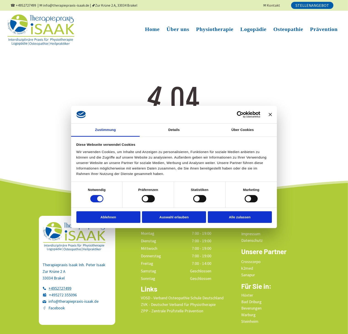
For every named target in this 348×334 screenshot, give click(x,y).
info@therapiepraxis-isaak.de (66, 5)
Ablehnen (108, 217)
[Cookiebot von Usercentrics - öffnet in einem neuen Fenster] (240, 114)
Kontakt (273, 5)
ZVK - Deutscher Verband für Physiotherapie (178, 304)
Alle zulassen (240, 217)
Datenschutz (252, 240)
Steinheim (249, 321)
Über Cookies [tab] (242, 130)
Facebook (56, 308)
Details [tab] (174, 130)
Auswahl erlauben (174, 217)
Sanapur (248, 274)
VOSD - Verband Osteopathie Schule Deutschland (182, 297)
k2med (247, 268)
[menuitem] (152, 29)
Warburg (248, 314)
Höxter (247, 295)
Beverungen (251, 308)
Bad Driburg (251, 301)
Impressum (250, 233)
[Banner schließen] (270, 114)
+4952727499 (26, 5)
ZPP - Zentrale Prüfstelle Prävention (172, 310)
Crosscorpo (251, 261)
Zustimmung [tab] (105, 130)
